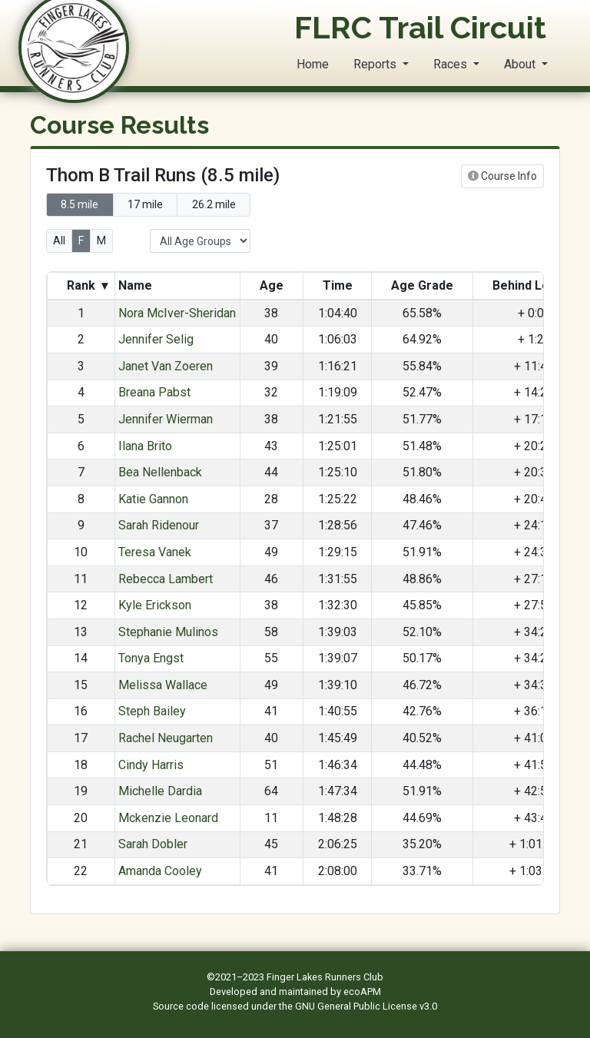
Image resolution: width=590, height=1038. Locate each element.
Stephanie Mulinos (168, 632)
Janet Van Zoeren (165, 366)
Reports (376, 64)
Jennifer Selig (156, 339)
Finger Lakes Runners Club (325, 977)
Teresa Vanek (154, 552)
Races (451, 64)
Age (272, 285)
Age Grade (422, 285)
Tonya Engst (151, 658)
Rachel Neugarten (165, 738)
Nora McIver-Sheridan (177, 313)
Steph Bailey (152, 711)
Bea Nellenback (160, 472)
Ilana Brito (145, 446)
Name (136, 285)
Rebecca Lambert (165, 579)
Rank (87, 286)
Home (313, 64)
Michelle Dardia (160, 791)
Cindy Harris (151, 765)
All (59, 240)
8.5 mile (79, 204)
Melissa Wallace (162, 685)
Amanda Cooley (160, 871)
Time (338, 285)
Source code (182, 1006)
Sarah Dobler (152, 844)
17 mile (145, 204)
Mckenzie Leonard (168, 818)
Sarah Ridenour (158, 525)
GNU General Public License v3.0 (366, 1006)
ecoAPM (362, 991)
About (521, 64)
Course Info (502, 176)
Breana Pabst (154, 392)
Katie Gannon (153, 499)
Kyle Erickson (154, 605)
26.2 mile (214, 204)
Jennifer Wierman (165, 419)
